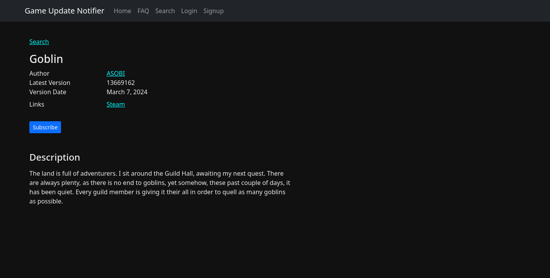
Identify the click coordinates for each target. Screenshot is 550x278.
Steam (116, 104)
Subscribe (45, 127)
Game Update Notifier (64, 10)
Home (122, 11)
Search (165, 11)
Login (189, 11)
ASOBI (116, 73)
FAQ (143, 11)
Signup (214, 11)
